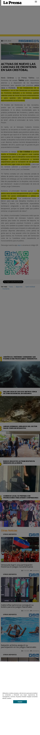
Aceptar (20, 702)
